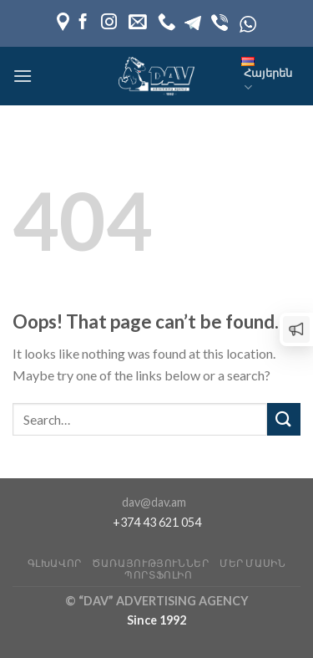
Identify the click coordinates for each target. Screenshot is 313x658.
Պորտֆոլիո (158, 575)
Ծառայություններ (150, 563)
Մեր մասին (253, 563)
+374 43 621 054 (157, 522)
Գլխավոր (55, 563)
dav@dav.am (154, 502)
